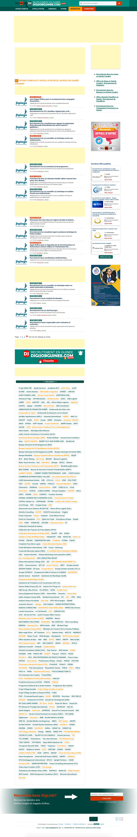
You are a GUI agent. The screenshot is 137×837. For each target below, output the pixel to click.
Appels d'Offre (38, 9)
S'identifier (88, 9)
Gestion (39, 303)
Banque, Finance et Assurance (44, 106)
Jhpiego (55, 106)
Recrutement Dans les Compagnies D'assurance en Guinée (107, 108)
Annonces (52, 9)
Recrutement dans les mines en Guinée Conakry (107, 75)
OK (119, 3)
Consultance (40, 133)
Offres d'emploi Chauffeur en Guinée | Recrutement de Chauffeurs (107, 99)
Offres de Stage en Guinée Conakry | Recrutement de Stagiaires (106, 83)
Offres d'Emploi (21, 9)
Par (107, 174)
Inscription (75, 9)
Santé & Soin (40, 199)
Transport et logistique (43, 117)
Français (96, 824)
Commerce (40, 146)
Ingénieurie (40, 253)
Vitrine (63, 9)
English (102, 824)
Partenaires (68, 824)
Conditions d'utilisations (79, 824)
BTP (38, 226)
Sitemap (61, 824)
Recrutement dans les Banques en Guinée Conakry (107, 91)
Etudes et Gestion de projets (44, 315)
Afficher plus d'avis (105, 257)
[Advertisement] (68, 29)
